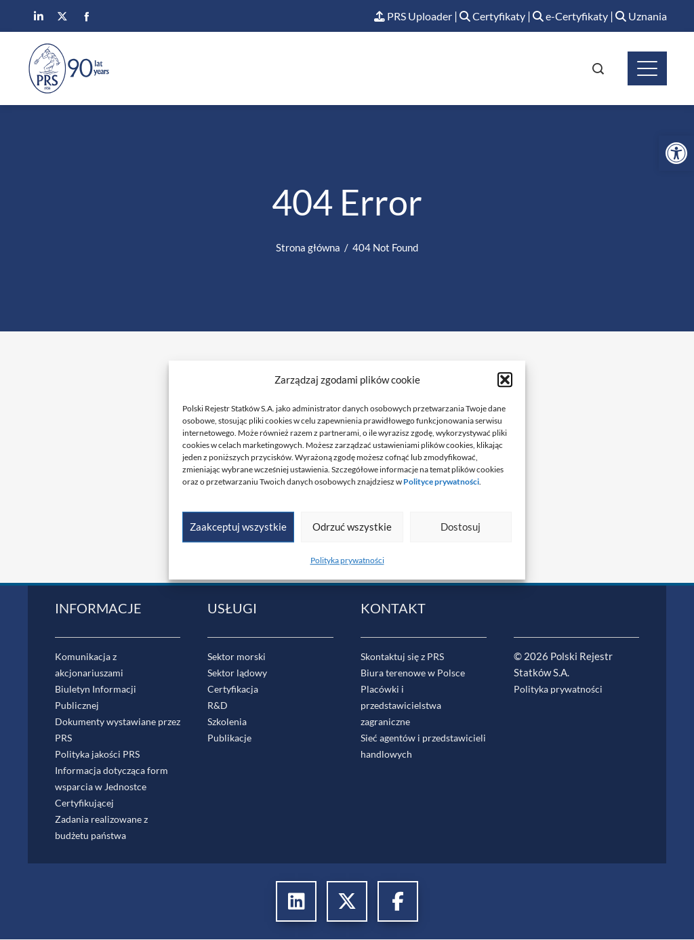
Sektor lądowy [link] (239, 673)
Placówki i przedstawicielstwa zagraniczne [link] (404, 705)
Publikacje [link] (230, 738)
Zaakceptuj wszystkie (238, 526)
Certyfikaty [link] (481, 16)
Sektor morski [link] (238, 657)
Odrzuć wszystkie (352, 526)
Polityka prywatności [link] (347, 560)
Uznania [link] (640, 16)
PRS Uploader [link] (395, 16)
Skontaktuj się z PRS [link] (406, 657)
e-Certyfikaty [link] (564, 16)
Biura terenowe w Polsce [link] (415, 673)
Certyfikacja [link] (235, 689)
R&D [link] (218, 705)
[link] (676, 153)
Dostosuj (461, 526)
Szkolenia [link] (228, 722)
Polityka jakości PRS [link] (100, 754)
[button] (505, 379)
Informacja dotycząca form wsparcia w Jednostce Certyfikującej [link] (114, 786)
